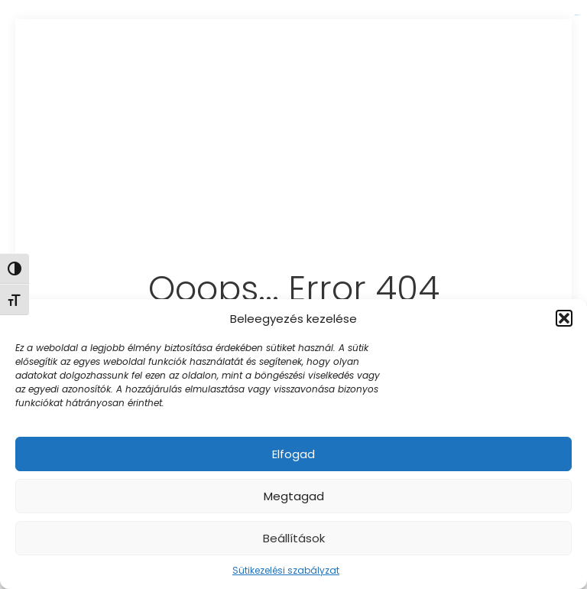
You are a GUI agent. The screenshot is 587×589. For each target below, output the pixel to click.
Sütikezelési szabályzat (285, 570)
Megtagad (294, 496)
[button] (564, 318)
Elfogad (293, 454)
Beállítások (294, 538)
